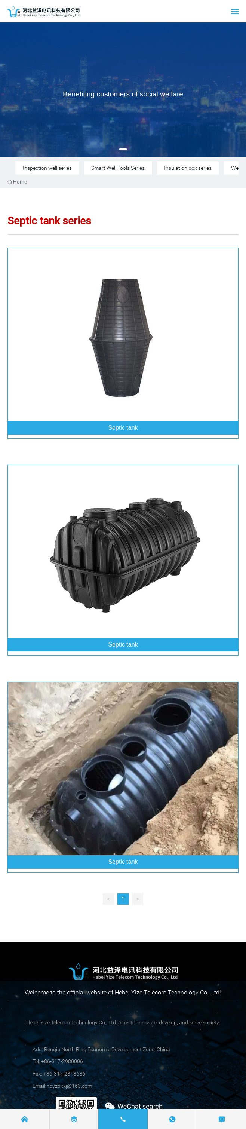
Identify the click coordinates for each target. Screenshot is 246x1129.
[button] (123, 149)
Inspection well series (47, 168)
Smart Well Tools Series (118, 168)
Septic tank (123, 427)
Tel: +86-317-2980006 (58, 1061)
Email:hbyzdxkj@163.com (62, 1086)
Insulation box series (188, 168)
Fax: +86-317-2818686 (59, 1074)
